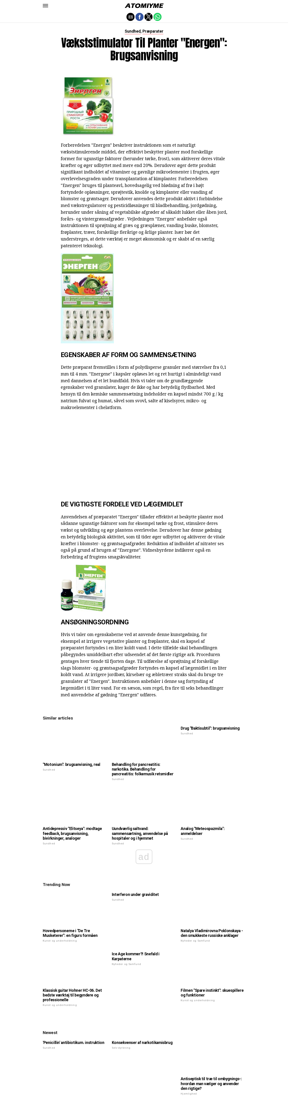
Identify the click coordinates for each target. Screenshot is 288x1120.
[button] (45, 5)
